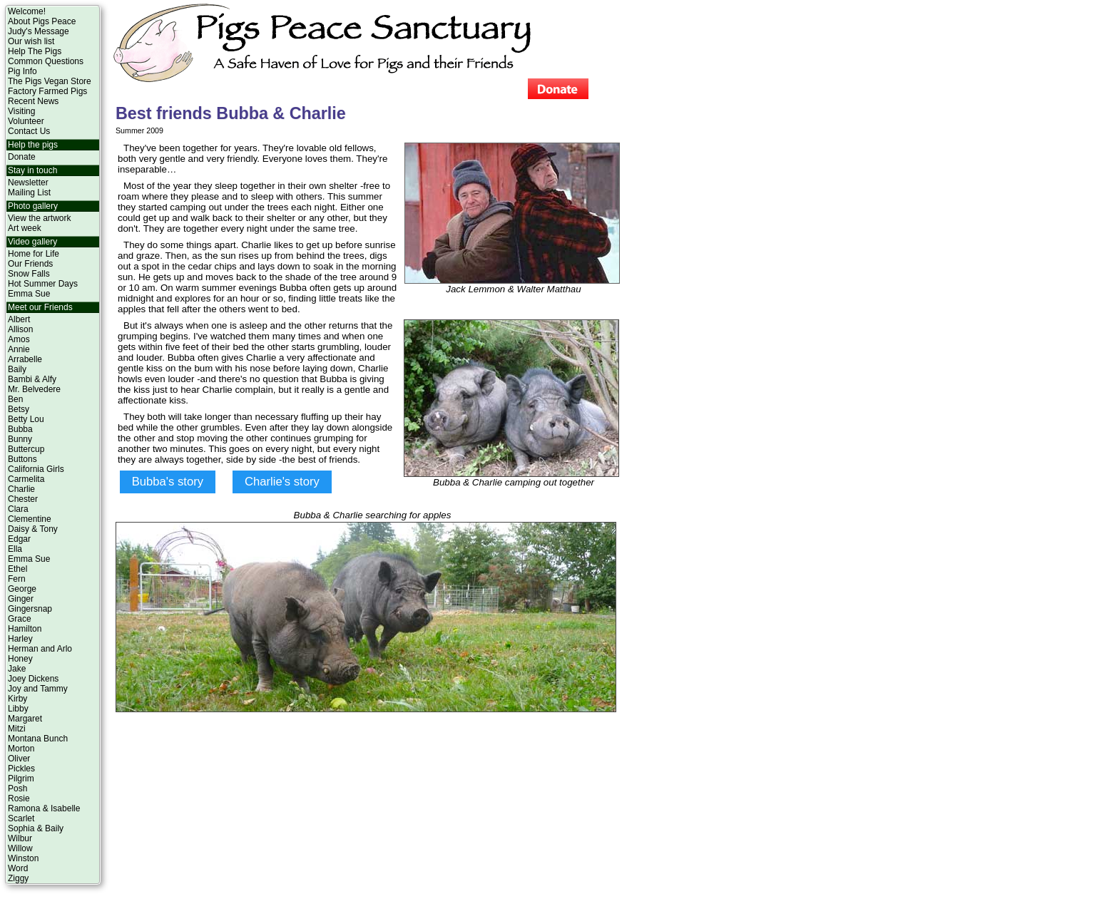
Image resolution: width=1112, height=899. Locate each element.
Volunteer (26, 121)
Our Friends (30, 264)
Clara (18, 509)
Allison (20, 329)
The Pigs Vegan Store (49, 81)
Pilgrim (21, 779)
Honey (20, 659)
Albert (19, 319)
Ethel (17, 569)
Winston (23, 858)
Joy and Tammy (38, 689)
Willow (20, 848)
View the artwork (39, 218)
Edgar (19, 539)
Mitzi (17, 729)
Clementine (29, 519)
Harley (20, 639)
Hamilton (24, 629)
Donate (22, 157)
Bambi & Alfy (32, 379)
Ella (15, 549)
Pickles (21, 769)
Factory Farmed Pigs (47, 91)
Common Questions (45, 61)
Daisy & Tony (33, 529)
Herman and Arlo (40, 649)
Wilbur (20, 838)
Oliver (19, 759)
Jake (17, 669)
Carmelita (26, 479)
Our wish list (31, 41)
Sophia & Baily (35, 828)
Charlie (21, 489)
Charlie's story (282, 481)
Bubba (20, 429)
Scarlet (21, 818)
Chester (23, 499)
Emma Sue (29, 294)
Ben (15, 399)
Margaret (25, 719)
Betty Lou (26, 419)
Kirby (17, 699)
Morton (21, 749)
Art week (24, 228)
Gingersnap (30, 609)
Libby (18, 709)
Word (18, 868)
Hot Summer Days (43, 284)
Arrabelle (25, 359)
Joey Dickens (33, 679)
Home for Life (33, 254)
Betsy (18, 409)
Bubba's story (167, 481)
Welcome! (27, 11)
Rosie (19, 798)
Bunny (20, 439)
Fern (17, 579)
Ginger (21, 599)
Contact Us (29, 131)
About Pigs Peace (42, 21)
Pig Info (22, 71)
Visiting (21, 111)
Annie (19, 349)
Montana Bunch (38, 739)
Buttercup (26, 449)
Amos (19, 339)
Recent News (33, 101)
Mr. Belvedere (34, 389)
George (22, 589)
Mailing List (29, 192)
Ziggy (18, 878)
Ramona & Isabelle (44, 808)
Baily (17, 369)
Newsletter (28, 182)
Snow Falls (29, 274)
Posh (17, 788)
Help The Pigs (34, 51)
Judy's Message (38, 31)
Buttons (22, 459)
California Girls (36, 469)
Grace (19, 619)
